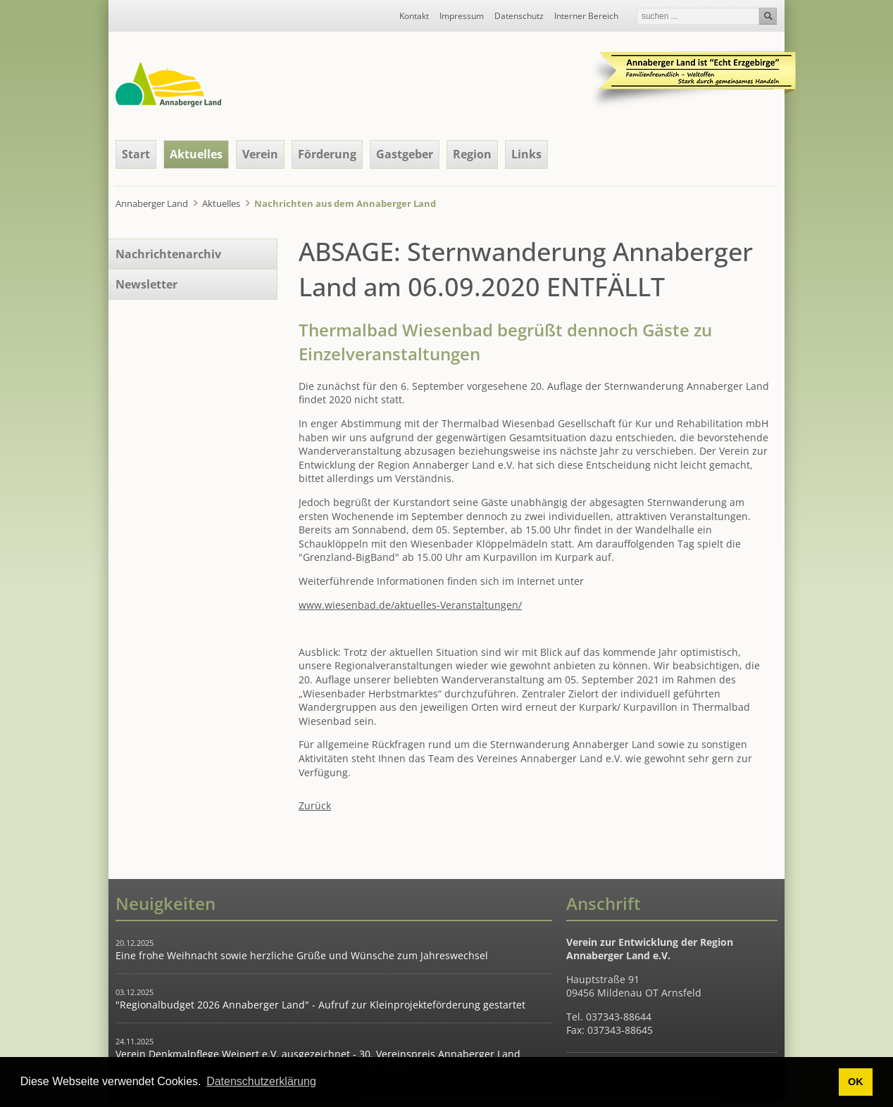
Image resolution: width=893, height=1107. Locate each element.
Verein (260, 154)
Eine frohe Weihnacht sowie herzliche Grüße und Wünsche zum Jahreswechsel (301, 955)
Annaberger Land (151, 203)
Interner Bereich (586, 16)
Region (472, 154)
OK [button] (855, 1081)
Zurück (315, 805)
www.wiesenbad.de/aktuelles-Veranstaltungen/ (410, 605)
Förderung (327, 154)
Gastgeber (404, 154)
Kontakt (414, 16)
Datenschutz (519, 16)
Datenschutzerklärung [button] (261, 1081)
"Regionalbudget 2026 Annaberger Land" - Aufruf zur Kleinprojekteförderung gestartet (320, 1004)
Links (526, 154)
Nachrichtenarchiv (168, 254)
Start (136, 154)
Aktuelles (196, 154)
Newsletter (146, 284)
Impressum (461, 16)
